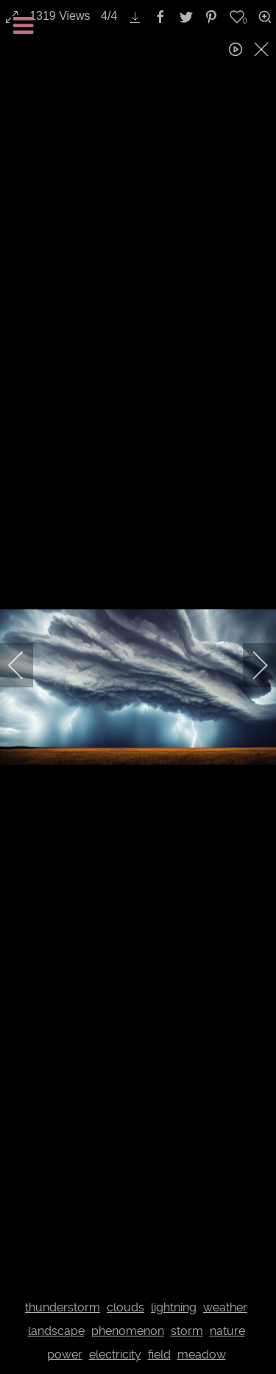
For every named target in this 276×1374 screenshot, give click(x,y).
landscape (56, 1331)
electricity (115, 1354)
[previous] (26, 665)
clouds (125, 1307)
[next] (250, 665)
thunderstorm (62, 1307)
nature (227, 1331)
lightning (174, 1307)
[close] (263, 49)
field (159, 1354)
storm (187, 1331)
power (64, 1354)
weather (225, 1307)
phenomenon (127, 1331)
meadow (201, 1354)
